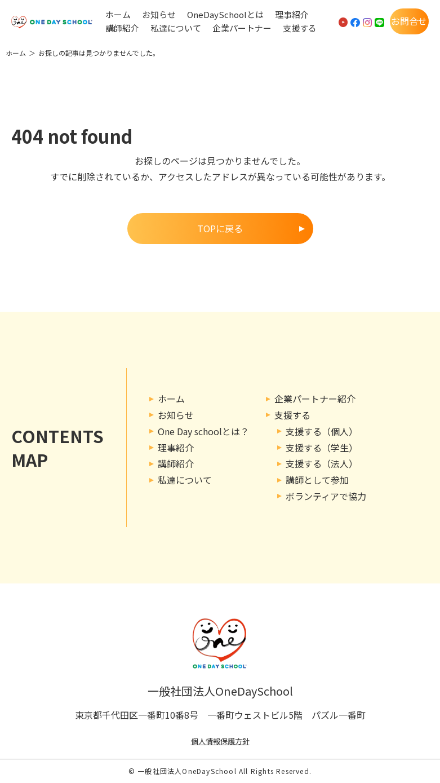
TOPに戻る (220, 228)
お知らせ (159, 14)
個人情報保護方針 (220, 741)
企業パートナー (242, 28)
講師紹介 (122, 28)
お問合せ (409, 21)
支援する (300, 28)
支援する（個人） (322, 431)
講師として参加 (317, 479)
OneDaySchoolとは (225, 14)
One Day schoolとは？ (203, 431)
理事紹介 (292, 14)
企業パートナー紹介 (314, 398)
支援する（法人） (322, 463)
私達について (175, 28)
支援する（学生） (322, 447)
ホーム (118, 14)
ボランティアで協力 (326, 496)
